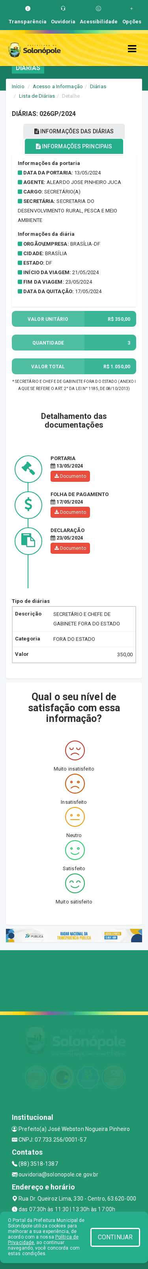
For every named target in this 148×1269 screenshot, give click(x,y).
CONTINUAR (115, 1237)
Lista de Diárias (37, 96)
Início (18, 86)
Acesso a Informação (58, 86)
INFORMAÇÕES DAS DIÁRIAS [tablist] (74, 131)
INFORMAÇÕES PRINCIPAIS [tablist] (74, 146)
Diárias (98, 86)
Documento (70, 476)
